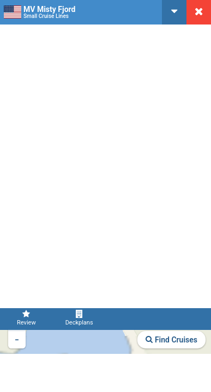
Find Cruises (171, 339)
